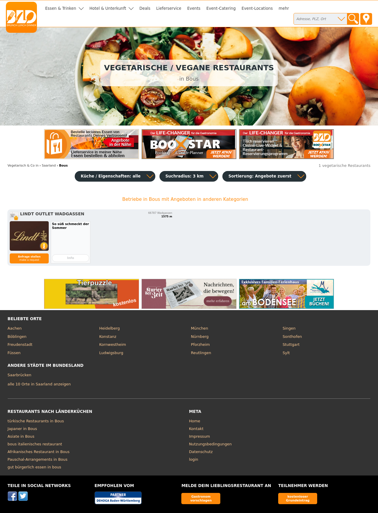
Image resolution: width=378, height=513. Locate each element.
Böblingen (17, 336)
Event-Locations (257, 8)
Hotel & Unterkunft (107, 8)
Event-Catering (221, 8)
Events (194, 8)
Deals (144, 8)
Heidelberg (109, 328)
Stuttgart (291, 344)
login (193, 459)
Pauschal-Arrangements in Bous (38, 459)
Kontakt (196, 428)
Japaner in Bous (22, 428)
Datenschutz (201, 452)
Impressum (199, 436)
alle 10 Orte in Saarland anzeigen (39, 384)
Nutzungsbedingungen (210, 444)
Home (194, 421)
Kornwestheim (112, 344)
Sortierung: (259, 176)
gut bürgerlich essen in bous (34, 467)
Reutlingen (201, 353)
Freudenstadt (20, 344)
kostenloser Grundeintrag (297, 498)
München (199, 328)
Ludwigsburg (111, 353)
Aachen (15, 328)
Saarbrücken (19, 375)
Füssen (14, 353)
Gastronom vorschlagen (201, 498)
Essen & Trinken (60, 8)
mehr (284, 8)
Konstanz (107, 336)
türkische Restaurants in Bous (36, 421)
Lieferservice (168, 8)
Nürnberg (200, 336)
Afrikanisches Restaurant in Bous (39, 452)
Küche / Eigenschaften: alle (111, 176)
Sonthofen (292, 336)
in (23, 165)
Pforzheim (200, 344)
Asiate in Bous (21, 436)
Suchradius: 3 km (184, 176)
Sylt (286, 353)
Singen (289, 328)
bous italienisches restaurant (35, 444)
